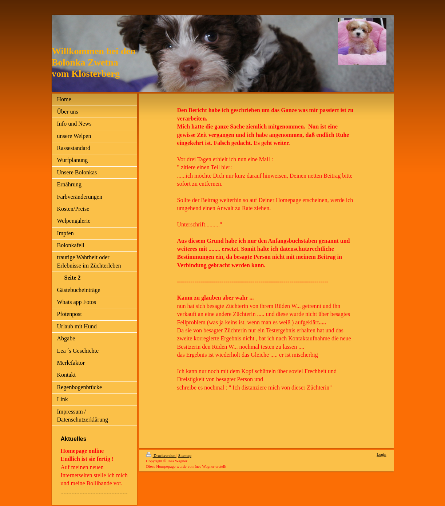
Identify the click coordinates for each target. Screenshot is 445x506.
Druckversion (161, 455)
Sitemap (184, 455)
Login (381, 454)
